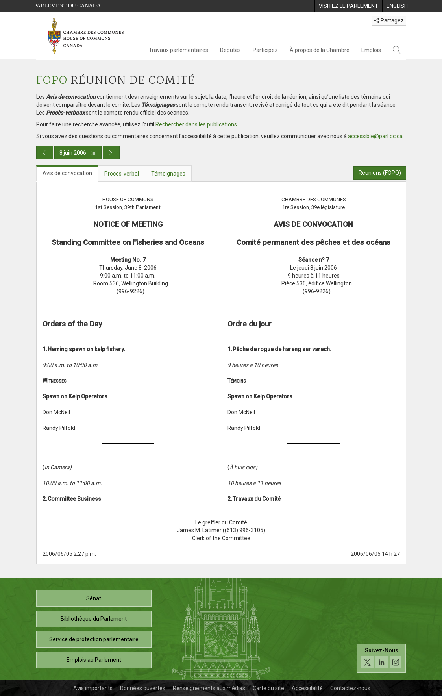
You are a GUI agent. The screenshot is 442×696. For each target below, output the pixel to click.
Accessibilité (307, 688)
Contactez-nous (350, 688)
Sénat (93, 598)
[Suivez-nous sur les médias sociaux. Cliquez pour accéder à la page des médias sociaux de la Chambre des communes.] (381, 658)
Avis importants (93, 688)
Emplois (371, 50)
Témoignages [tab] (168, 173)
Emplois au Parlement (94, 660)
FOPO (52, 81)
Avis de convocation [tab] (67, 173)
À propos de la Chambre (320, 50)
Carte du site (268, 688)
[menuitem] (348, 6)
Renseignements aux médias (209, 688)
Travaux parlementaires (178, 50)
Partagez (389, 20)
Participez (265, 50)
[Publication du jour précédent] (44, 152)
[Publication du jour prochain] (111, 152)
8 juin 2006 (77, 153)
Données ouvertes (142, 688)
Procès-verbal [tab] (121, 173)
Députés (230, 50)
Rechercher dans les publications (196, 124)
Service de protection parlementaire (94, 639)
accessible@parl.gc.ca (375, 136)
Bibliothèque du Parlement (94, 619)
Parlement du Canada (67, 6)
